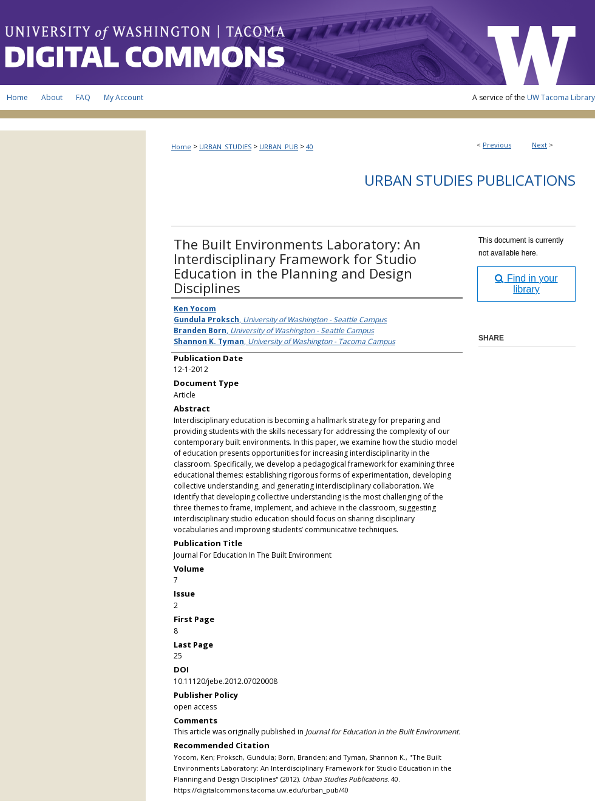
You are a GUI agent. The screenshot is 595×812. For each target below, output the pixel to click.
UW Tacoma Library (561, 97)
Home (181, 146)
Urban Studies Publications (470, 180)
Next (539, 144)
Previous (497, 144)
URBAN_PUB (278, 146)
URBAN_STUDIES (225, 146)
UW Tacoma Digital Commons (237, 42)
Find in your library (526, 283)
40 (309, 146)
